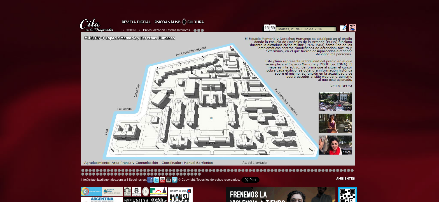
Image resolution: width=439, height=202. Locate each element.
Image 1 (83, 171)
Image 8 (217, 171)
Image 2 (86, 171)
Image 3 (90, 171)
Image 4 (93, 171)
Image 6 (315, 171)
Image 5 (279, 171)
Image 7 (319, 171)
